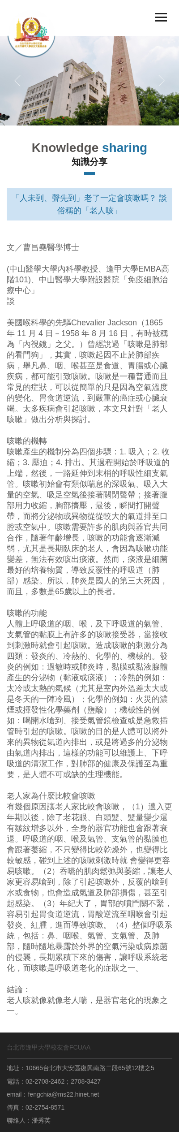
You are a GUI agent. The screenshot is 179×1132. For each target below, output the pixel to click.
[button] (17, 80)
